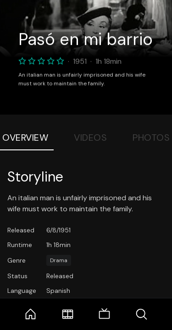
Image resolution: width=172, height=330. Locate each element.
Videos (90, 137)
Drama (58, 260)
